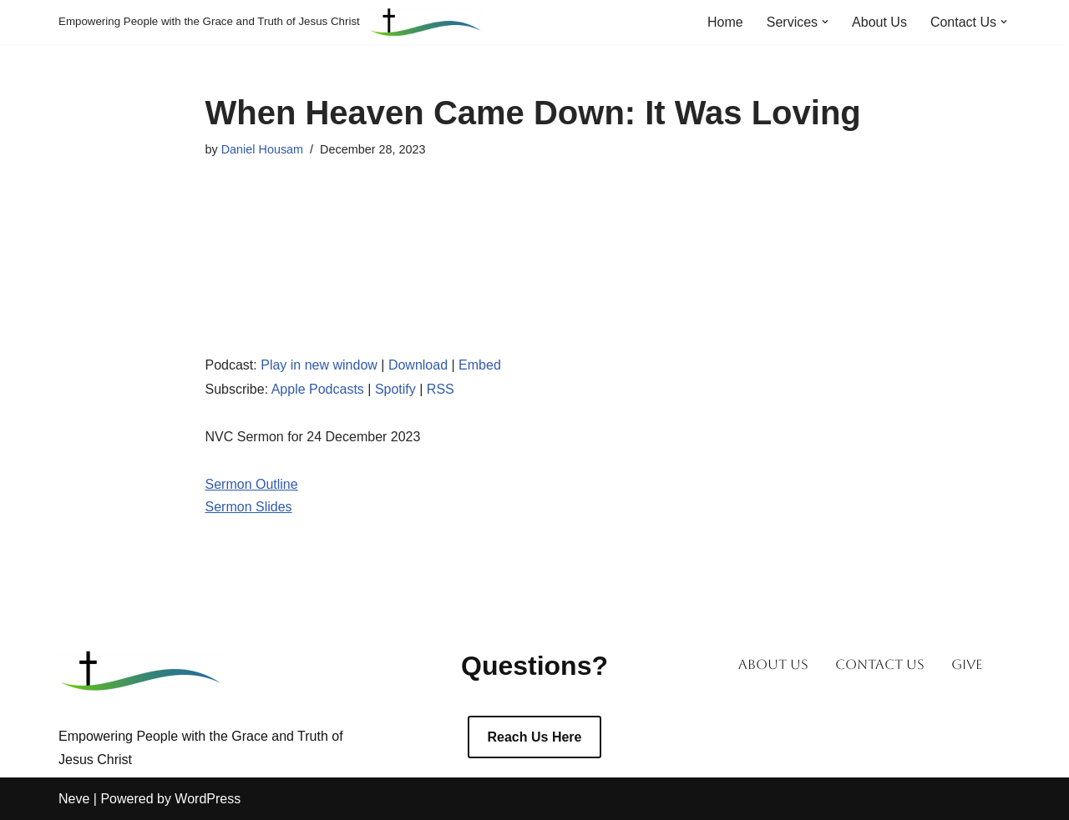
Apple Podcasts (317, 389)
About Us (879, 22)
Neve (73, 799)
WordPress (208, 799)
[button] (825, 21)
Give (966, 664)
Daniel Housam (262, 149)
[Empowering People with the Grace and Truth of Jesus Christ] (271, 22)
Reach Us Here (535, 737)
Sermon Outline (251, 484)
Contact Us (880, 664)
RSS (440, 389)
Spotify (395, 389)
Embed (480, 365)
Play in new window (319, 365)
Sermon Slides (248, 507)
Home (725, 22)
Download (418, 365)
